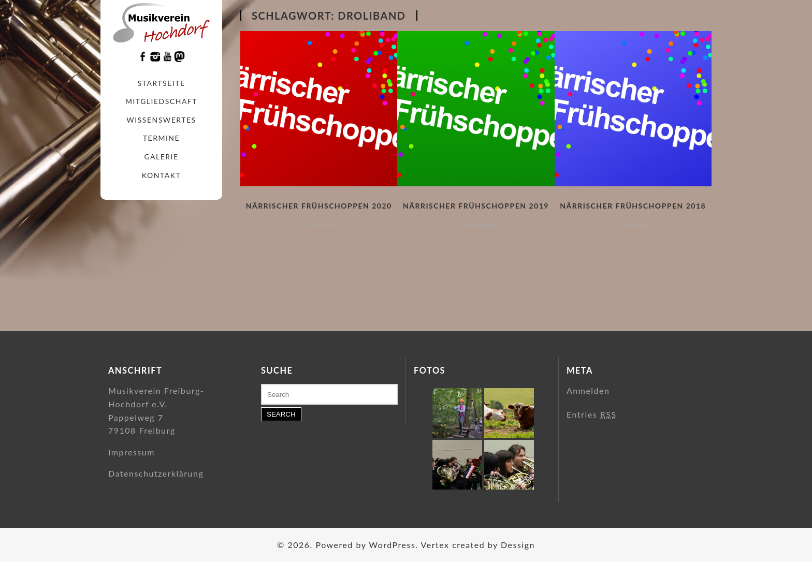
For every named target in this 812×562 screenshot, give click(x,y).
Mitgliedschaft (161, 101)
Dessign (518, 545)
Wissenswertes (161, 119)
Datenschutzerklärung (156, 473)
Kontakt (161, 175)
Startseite (161, 83)
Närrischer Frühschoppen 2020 (319, 205)
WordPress (392, 545)
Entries (592, 414)
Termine (161, 138)
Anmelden (588, 390)
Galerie (161, 156)
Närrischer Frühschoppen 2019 (476, 205)
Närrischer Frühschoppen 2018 (633, 205)
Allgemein (318, 226)
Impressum (131, 452)
